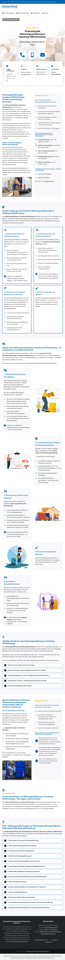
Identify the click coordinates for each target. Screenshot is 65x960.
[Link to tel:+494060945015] (21, 55)
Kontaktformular (49, 181)
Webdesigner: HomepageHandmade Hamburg (37, 951)
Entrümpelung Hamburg (30, 957)
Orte (53, 957)
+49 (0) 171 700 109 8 (44, 177)
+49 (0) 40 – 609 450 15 (44, 174)
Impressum (54, 939)
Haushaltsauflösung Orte (41, 939)
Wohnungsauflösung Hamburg (44, 957)
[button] (32, 665)
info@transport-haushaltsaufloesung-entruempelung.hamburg (42, 1)
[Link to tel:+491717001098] (31, 55)
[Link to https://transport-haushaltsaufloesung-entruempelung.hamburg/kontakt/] (41, 55)
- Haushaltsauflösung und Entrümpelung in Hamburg (32, 956)
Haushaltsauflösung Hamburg (19, 941)
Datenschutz (48, 942)
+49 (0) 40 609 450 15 (50, 927)
